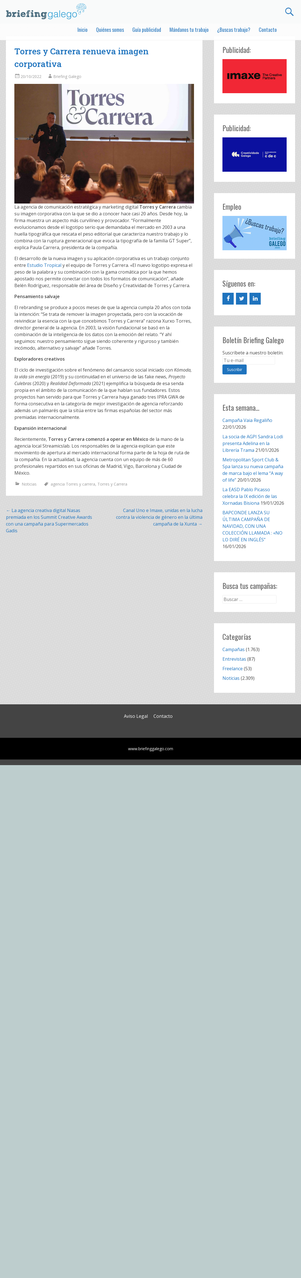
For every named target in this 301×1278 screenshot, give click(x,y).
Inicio (82, 29)
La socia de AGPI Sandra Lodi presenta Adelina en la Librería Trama (252, 443)
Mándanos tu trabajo (189, 29)
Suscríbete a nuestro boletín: (252, 353)
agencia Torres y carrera (73, 484)
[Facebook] (228, 299)
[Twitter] (241, 299)
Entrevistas (234, 659)
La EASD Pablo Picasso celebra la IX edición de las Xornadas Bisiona (249, 496)
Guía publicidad (146, 29)
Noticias (29, 484)
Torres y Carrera (112, 484)
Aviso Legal (136, 716)
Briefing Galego (67, 76)
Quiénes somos (110, 29)
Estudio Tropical (44, 265)
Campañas (233, 649)
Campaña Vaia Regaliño (247, 420)
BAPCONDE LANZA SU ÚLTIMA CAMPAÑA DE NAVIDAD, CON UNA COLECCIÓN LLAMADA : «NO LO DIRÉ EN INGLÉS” (252, 526)
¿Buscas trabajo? (233, 29)
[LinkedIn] (255, 299)
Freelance (232, 668)
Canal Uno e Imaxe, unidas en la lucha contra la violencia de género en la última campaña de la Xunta (159, 517)
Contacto (268, 29)
